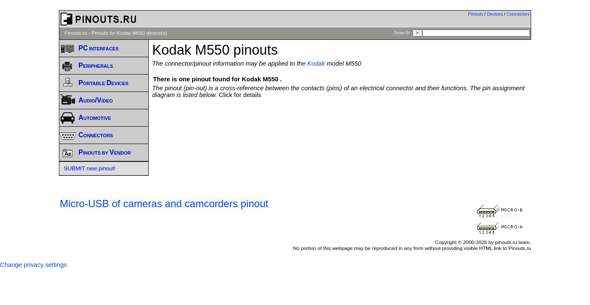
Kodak (316, 63)
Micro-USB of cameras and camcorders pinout (164, 203)
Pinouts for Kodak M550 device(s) (129, 33)
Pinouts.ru (75, 33)
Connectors (518, 14)
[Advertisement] (341, 122)
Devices (495, 14)
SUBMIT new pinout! (90, 168)
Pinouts (475, 14)
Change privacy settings (33, 264)
